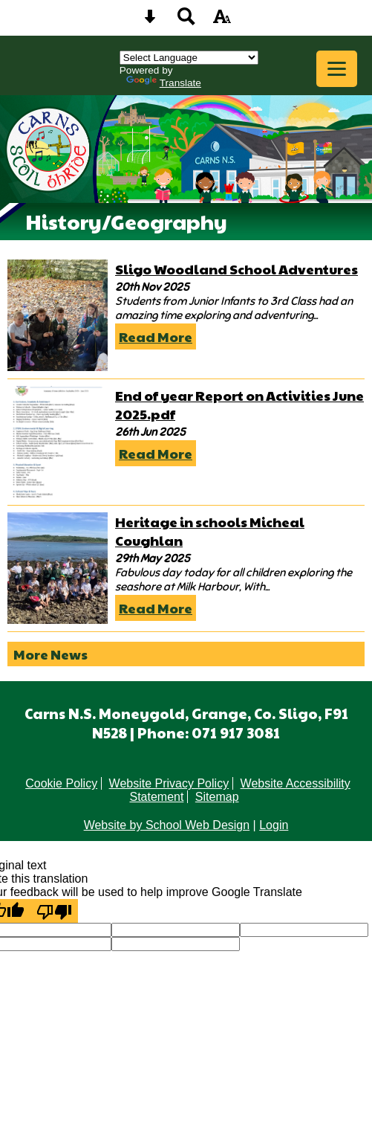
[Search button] (186, 21)
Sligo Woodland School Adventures (236, 269)
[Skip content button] (150, 21)
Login (273, 825)
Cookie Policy (61, 783)
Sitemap (217, 796)
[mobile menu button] (336, 69)
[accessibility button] (222, 21)
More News (50, 654)
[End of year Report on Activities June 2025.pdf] (57, 441)
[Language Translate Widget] (189, 58)
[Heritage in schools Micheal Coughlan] (57, 568)
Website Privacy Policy (169, 783)
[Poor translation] (54, 911)
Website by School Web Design (167, 825)
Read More (155, 336)
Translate (163, 82)
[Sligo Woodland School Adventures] (57, 315)
